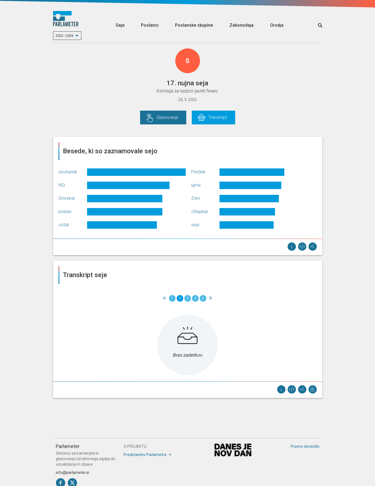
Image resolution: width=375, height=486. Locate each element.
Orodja (277, 25)
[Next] (210, 298)
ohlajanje (199, 211)
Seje (120, 25)
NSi (62, 185)
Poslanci (150, 25)
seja (195, 224)
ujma (196, 185)
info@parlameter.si (72, 472)
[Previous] (164, 298)
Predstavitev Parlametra (145, 454)
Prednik (198, 171)
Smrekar (67, 198)
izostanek (68, 171)
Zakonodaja (241, 25)
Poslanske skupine (194, 25)
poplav (65, 211)
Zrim (195, 198)
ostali (64, 224)
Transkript (217, 117)
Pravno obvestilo (305, 446)
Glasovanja (167, 117)
